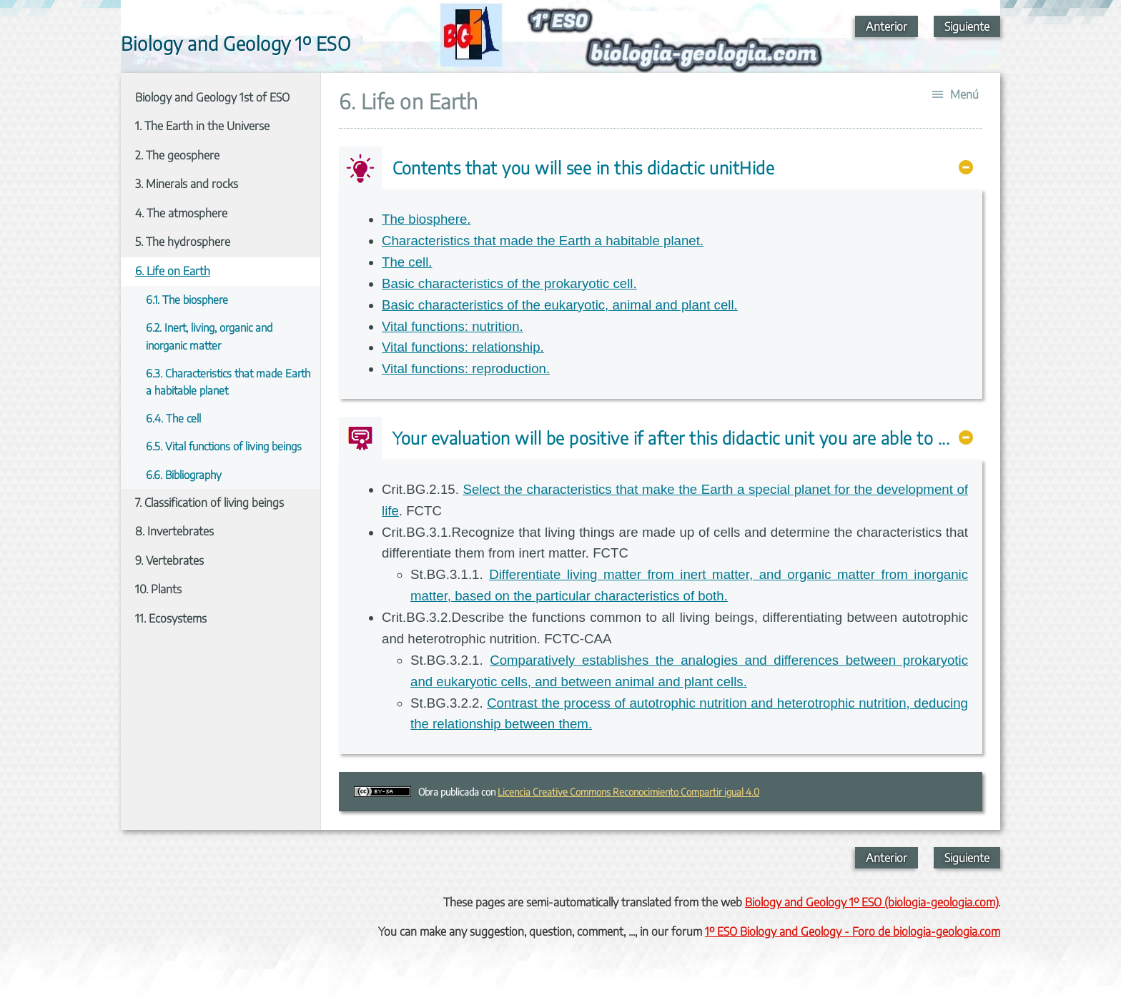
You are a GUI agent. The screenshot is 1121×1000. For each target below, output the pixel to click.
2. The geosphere (177, 155)
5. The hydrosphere (182, 241)
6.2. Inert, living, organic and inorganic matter (209, 335)
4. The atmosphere (181, 213)
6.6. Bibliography (184, 474)
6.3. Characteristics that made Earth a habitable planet (228, 381)
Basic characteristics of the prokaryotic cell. (509, 283)
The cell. (407, 261)
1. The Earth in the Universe (202, 126)
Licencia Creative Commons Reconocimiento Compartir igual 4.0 (628, 792)
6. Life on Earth (172, 271)
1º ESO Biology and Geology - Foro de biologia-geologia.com (852, 931)
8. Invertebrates (174, 531)
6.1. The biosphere (187, 299)
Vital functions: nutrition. (452, 326)
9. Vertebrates (169, 560)
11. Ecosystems (171, 618)
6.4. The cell (173, 418)
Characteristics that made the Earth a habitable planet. (542, 240)
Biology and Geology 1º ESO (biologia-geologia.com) (871, 902)
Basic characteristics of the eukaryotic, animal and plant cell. (560, 304)
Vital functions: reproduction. (466, 368)
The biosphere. (426, 219)
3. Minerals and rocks (186, 184)
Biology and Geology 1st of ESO (212, 97)
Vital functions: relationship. (463, 347)
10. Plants (158, 589)
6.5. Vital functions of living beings (224, 445)
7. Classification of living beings (209, 502)
